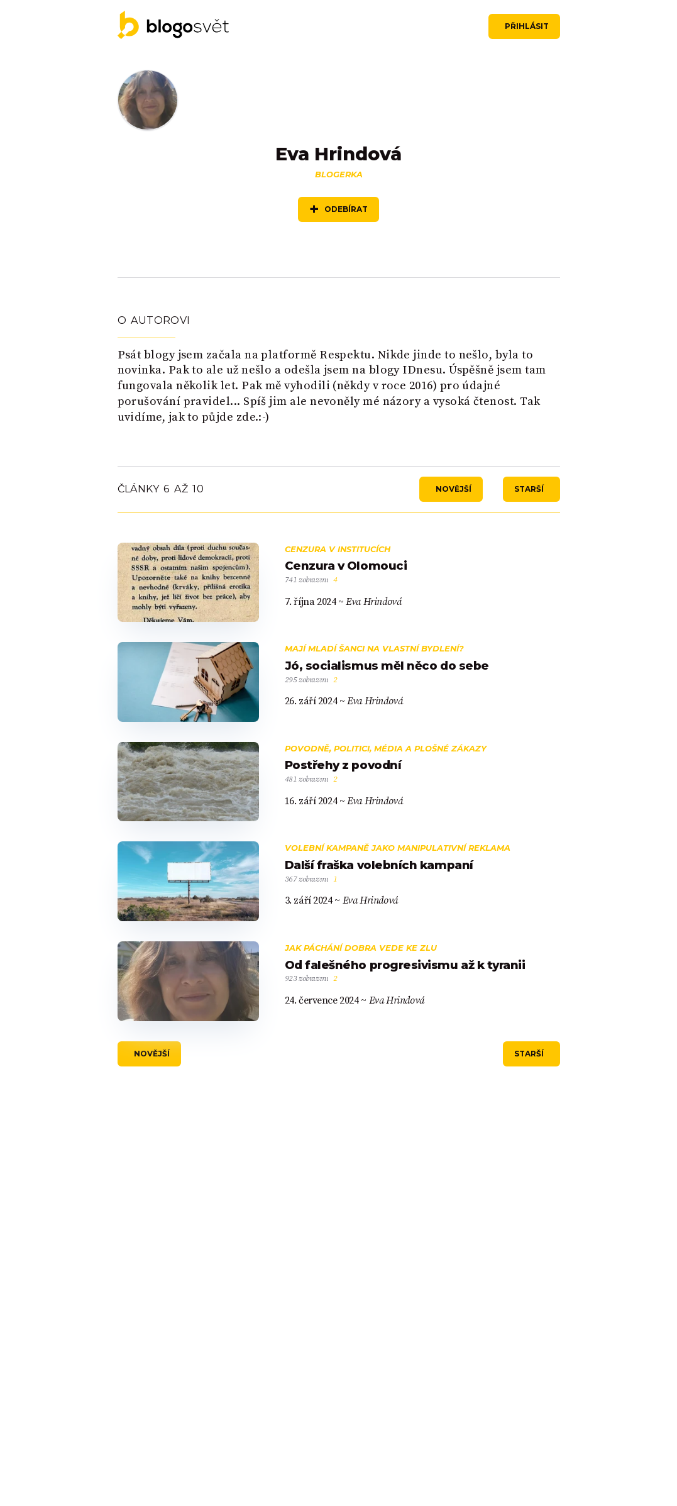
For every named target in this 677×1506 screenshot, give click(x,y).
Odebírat (346, 209)
